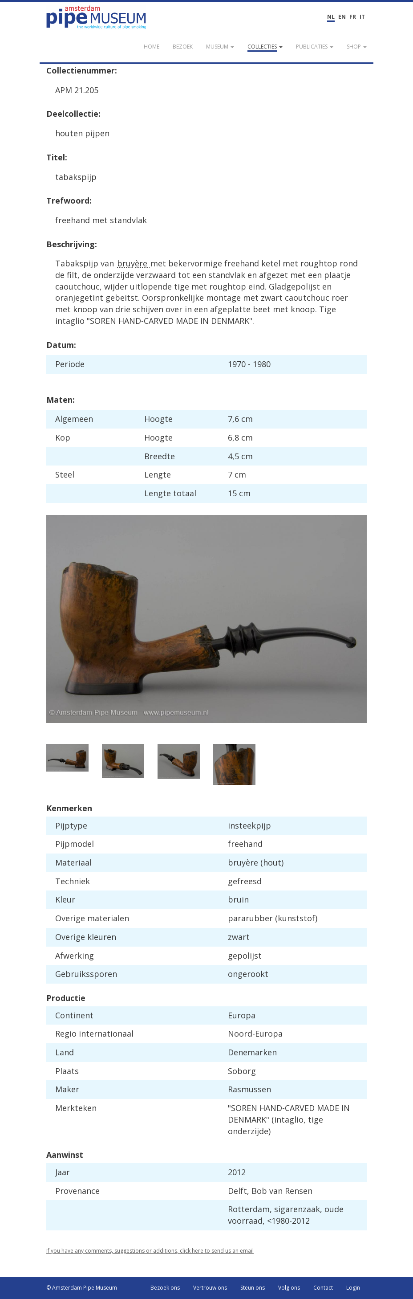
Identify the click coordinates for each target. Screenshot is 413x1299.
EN (342, 16)
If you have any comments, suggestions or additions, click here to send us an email (150, 1250)
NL (331, 16)
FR (352, 16)
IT (362, 16)
